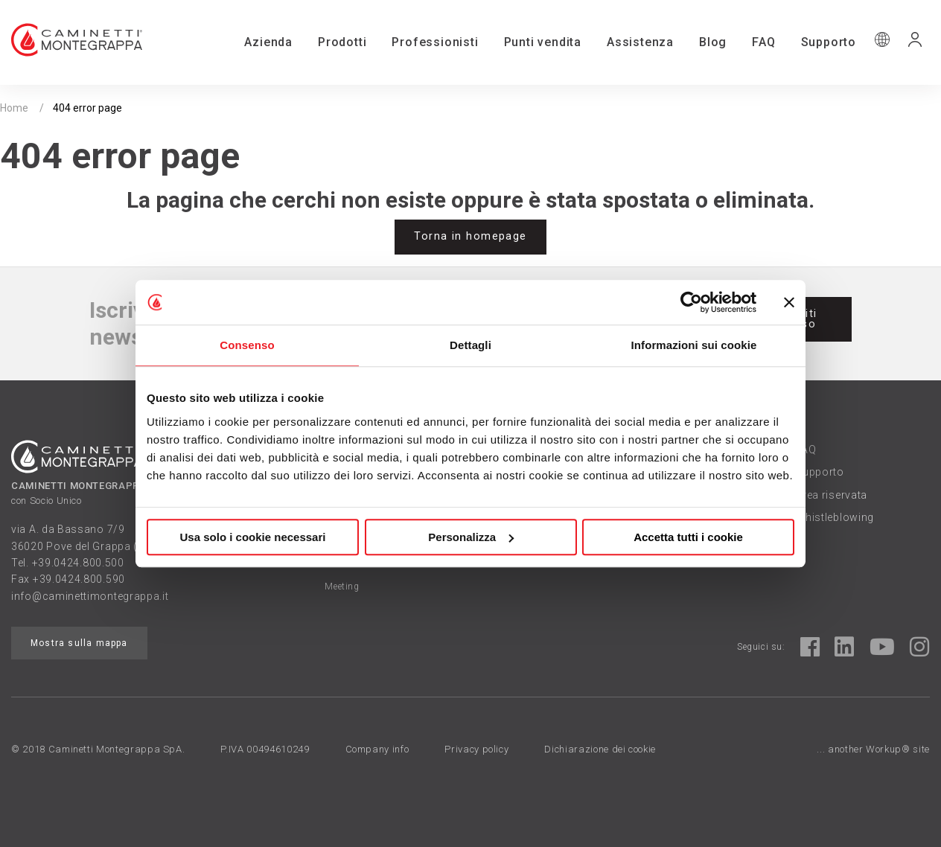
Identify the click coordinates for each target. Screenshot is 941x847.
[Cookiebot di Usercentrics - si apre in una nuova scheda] (691, 302)
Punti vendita (542, 42)
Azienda (268, 42)
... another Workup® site (873, 749)
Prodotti (342, 42)
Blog (713, 42)
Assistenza (640, 42)
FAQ (763, 42)
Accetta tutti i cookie (688, 537)
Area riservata (831, 495)
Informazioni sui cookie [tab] (694, 345)
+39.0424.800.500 (78, 563)
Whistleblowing (834, 517)
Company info (377, 749)
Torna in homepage (470, 236)
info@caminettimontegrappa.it (90, 596)
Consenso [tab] (247, 345)
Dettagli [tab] (470, 345)
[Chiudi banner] (789, 302)
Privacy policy (476, 749)
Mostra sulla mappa (79, 643)
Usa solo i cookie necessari (253, 537)
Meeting (342, 586)
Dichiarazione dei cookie (600, 749)
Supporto (828, 42)
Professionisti (435, 42)
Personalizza (471, 537)
